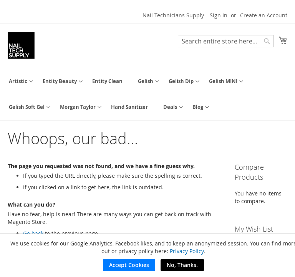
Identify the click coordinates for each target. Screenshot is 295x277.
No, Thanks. (182, 265)
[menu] (147, 94)
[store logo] (21, 45)
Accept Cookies (129, 265)
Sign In (218, 15)
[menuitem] (18, 81)
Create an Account (263, 15)
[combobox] (226, 41)
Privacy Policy (187, 251)
